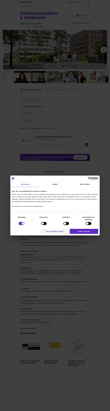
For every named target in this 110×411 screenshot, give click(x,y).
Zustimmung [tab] (25, 184)
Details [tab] (55, 184)
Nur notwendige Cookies (54, 231)
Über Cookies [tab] (85, 184)
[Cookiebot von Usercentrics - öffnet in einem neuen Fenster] (89, 178)
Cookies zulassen (84, 231)
